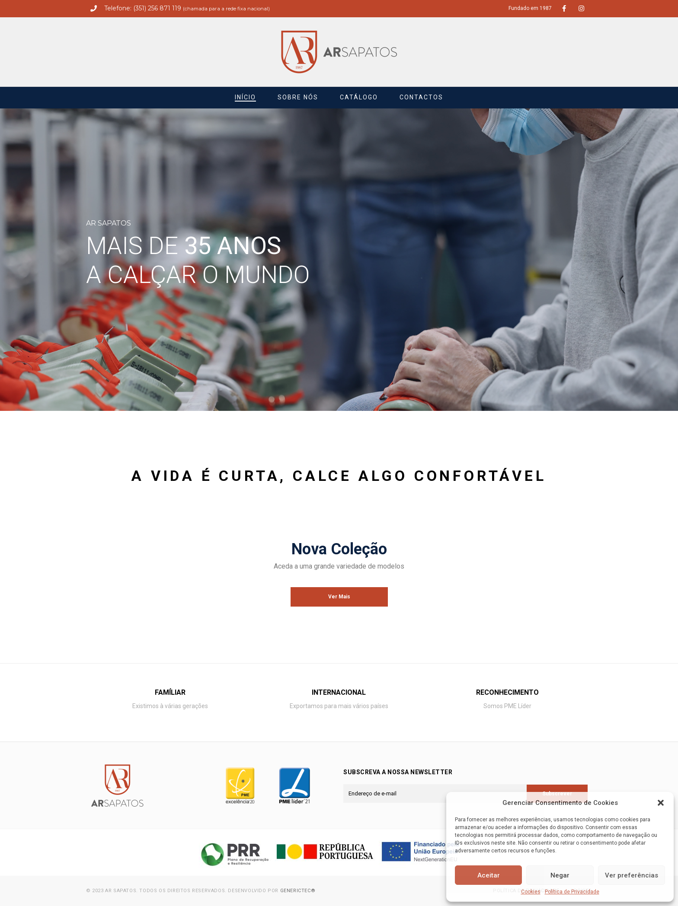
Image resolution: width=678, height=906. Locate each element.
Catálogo (359, 97)
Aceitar (488, 875)
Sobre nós (298, 97)
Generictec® (298, 890)
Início (245, 97)
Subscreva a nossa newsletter (397, 772)
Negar (559, 875)
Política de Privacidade (572, 892)
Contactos (421, 97)
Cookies (530, 892)
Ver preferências (631, 875)
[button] (660, 802)
